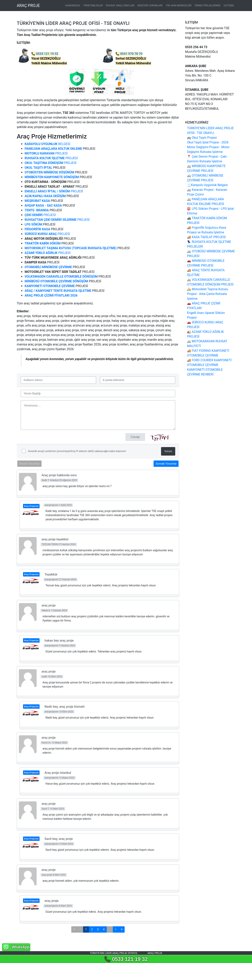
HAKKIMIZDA (72, 5)
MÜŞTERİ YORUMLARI (150, 5)
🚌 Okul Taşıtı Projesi (202, 137)
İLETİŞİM (229, 5)
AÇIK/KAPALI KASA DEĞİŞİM (45, 196)
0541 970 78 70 (131, 54)
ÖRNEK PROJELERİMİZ (207, 5)
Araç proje (154, 953)
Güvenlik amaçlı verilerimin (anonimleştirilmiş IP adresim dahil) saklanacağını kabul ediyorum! (76, 451)
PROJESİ (46, 153)
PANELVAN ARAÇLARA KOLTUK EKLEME (53, 149)
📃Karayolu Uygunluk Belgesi (207, 185)
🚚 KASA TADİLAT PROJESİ (206, 237)
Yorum (168, 451)
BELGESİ (47, 144)
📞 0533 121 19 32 (126, 959)
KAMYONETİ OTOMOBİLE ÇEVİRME (50, 286)
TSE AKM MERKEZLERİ (178, 5)
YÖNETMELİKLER (93, 5)
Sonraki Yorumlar (166, 463)
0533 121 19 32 (47, 54)
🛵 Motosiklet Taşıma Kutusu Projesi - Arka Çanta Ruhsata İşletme (207, 293)
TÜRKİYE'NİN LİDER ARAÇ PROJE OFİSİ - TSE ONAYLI (73, 23)
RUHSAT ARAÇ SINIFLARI (120, 5)
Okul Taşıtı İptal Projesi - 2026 (208, 142)
